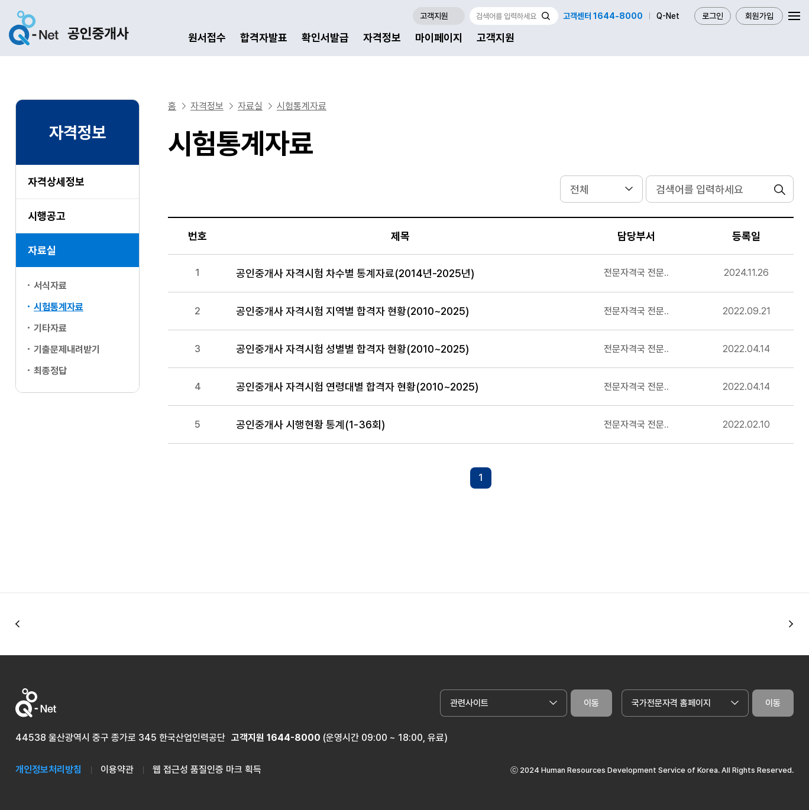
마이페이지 (438, 37)
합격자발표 (263, 37)
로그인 (712, 16)
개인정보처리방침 (48, 769)
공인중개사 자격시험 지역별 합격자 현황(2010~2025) (352, 311)
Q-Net (667, 16)
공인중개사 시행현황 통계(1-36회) (310, 424)
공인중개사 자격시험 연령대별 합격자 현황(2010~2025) (357, 386)
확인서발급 (325, 37)
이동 (591, 703)
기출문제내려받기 (67, 349)
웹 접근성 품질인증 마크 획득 (207, 769)
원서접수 (207, 37)
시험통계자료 (301, 106)
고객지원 (495, 37)
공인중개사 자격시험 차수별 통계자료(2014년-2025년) (355, 273)
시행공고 (47, 216)
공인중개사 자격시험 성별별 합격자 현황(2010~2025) (352, 349)
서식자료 (50, 285)
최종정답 (50, 370)
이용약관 (117, 769)
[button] (18, 624)
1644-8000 (294, 737)
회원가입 (759, 16)
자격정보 (382, 37)
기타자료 (50, 328)
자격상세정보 (56, 181)
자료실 (42, 250)
